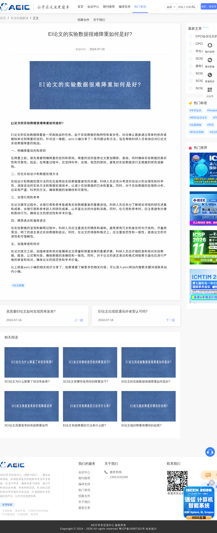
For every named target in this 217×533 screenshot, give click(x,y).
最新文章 (84, 507)
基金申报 (20, 510)
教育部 (34, 514)
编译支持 (125, 6)
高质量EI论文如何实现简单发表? (31, 311)
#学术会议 (195, 110)
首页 (80, 6)
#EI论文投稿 (197, 132)
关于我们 (99, 19)
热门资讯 (140, 6)
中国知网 (23, 514)
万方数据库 (8, 514)
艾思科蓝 (7, 510)
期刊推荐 (109, 6)
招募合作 (83, 19)
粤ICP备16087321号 (132, 528)
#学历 (210, 124)
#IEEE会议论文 (198, 117)
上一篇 (78, 320)
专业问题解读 (19, 18)
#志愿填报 (195, 124)
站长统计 (151, 528)
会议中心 (93, 6)
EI (12, 123)
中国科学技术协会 (38, 510)
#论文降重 (18, 285)
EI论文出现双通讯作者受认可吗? (122, 311)
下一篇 (170, 320)
